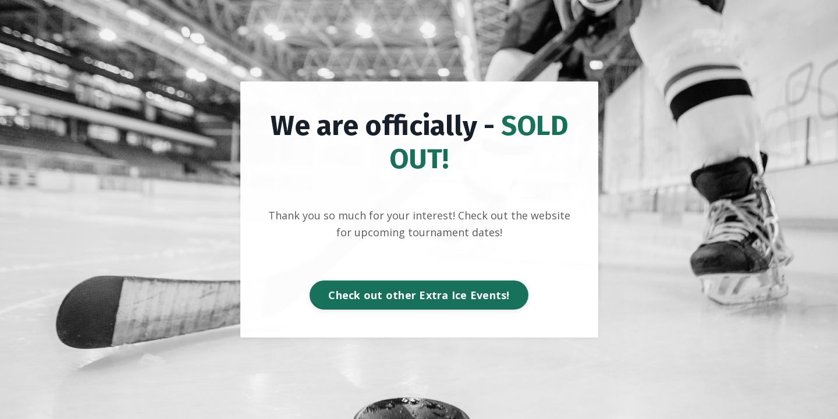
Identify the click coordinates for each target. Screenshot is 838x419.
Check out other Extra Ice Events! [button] (418, 295)
